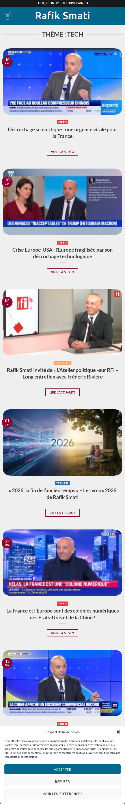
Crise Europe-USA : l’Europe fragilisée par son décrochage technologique (62, 253)
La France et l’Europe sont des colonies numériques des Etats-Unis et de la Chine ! (62, 613)
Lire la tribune (62, 512)
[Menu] (7, 16)
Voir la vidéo (62, 152)
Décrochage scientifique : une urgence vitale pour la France (62, 132)
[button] (118, 732)
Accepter (62, 769)
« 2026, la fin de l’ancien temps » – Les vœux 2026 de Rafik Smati (62, 493)
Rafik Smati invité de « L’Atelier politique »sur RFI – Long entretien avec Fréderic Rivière (62, 373)
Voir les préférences (62, 794)
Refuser (62, 782)
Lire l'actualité (62, 392)
